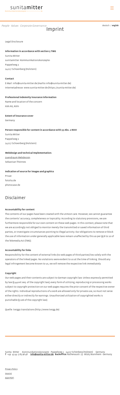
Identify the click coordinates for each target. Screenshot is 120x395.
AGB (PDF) (9, 378)
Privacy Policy (11, 369)
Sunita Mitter (24, 8)
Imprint (8, 374)
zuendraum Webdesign (17, 157)
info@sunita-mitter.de (42, 354)
